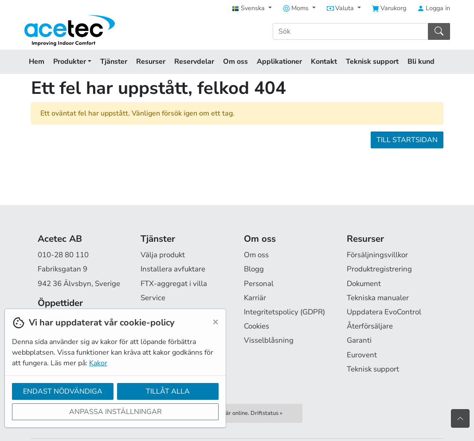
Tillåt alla (168, 391)
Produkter (72, 62)
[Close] (215, 321)
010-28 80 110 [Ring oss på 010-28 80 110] (63, 255)
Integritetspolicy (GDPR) (284, 312)
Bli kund (421, 61)
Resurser (150, 61)
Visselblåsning (269, 340)
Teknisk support (372, 61)
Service (153, 298)
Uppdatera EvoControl (384, 312)
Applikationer (279, 61)
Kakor (98, 363)
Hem (36, 61)
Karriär (255, 298)
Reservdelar (194, 61)
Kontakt (324, 61)
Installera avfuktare (173, 269)
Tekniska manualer (378, 298)
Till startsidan (407, 140)
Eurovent (362, 355)
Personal (259, 284)
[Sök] (350, 31)
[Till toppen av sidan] (460, 418)
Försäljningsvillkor (377, 255)
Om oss (235, 61)
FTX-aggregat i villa (174, 284)
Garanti (359, 340)
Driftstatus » (266, 413)
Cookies (256, 326)
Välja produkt (163, 255)
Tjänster (113, 61)
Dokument (364, 284)
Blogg (254, 269)
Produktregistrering (379, 269)
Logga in (433, 8)
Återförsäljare (370, 326)
